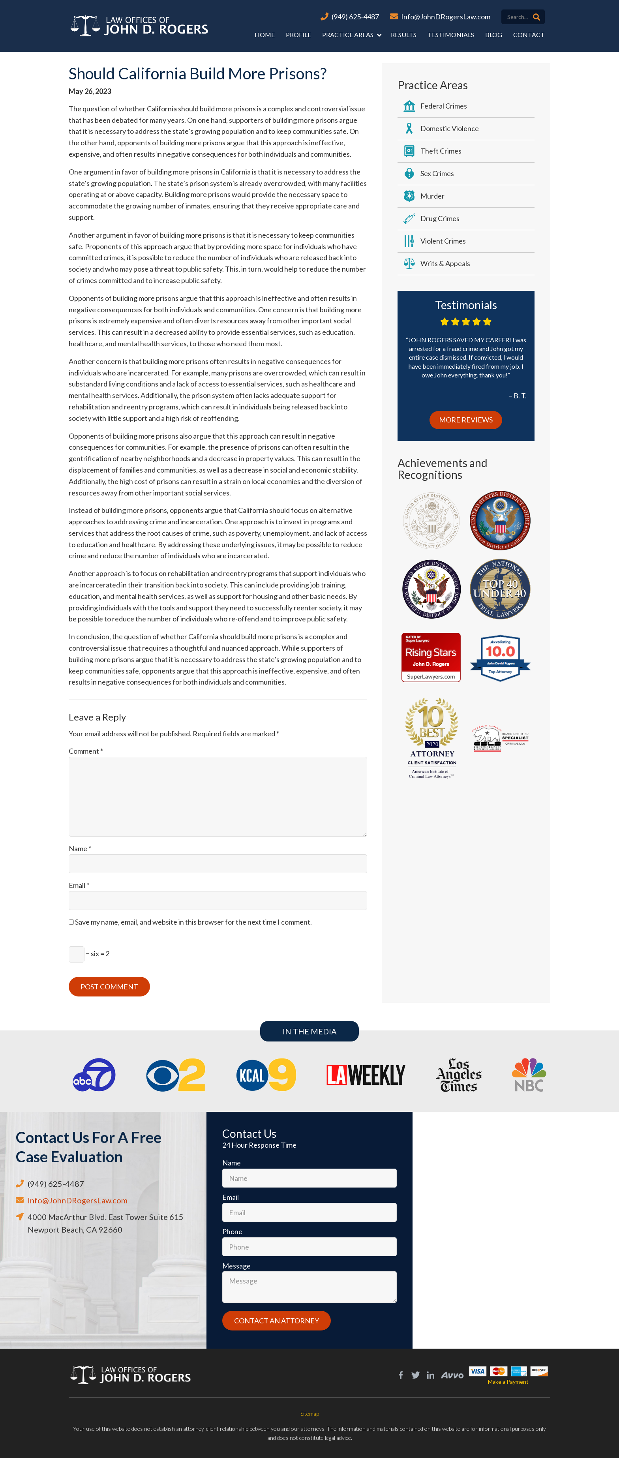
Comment (86, 751)
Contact (529, 34)
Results (403, 34)
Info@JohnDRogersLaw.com (445, 16)
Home (265, 34)
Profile (298, 34)
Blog (493, 34)
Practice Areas (347, 34)
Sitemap (309, 1413)
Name (80, 848)
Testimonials (451, 34)
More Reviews (466, 419)
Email (79, 885)
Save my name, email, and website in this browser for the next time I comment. (193, 922)
